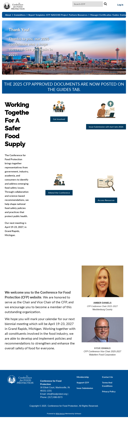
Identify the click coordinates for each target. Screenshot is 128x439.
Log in (120, 5)
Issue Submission (85, 388)
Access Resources (106, 200)
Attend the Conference (59, 192)
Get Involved (59, 119)
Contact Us (107, 377)
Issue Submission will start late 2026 (106, 126)
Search (105, 3)
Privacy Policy (108, 391)
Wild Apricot (60, 414)
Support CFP (83, 382)
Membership (83, 377)
